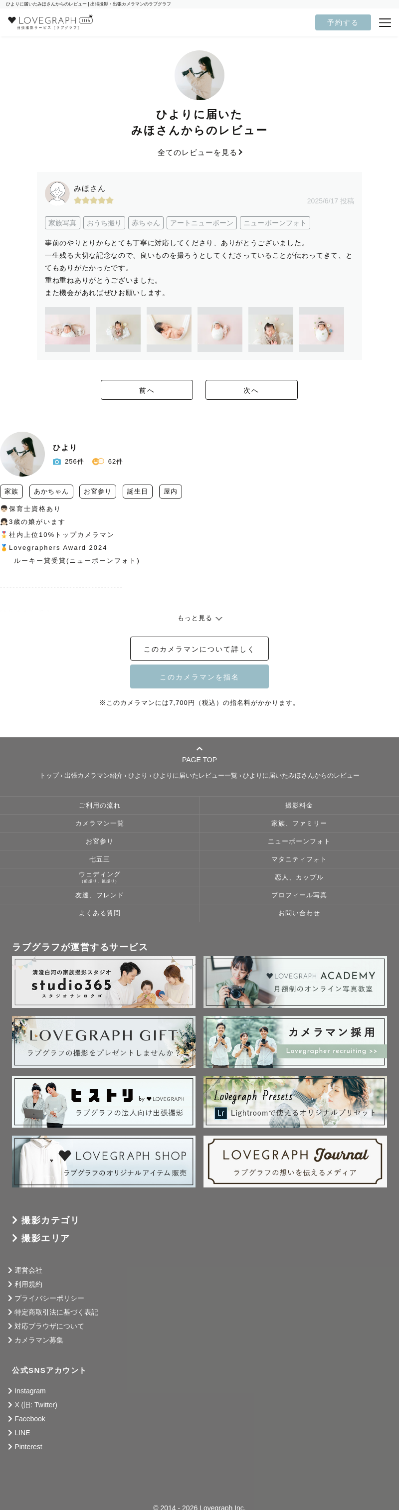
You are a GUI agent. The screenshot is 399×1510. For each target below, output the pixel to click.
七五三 (99, 859)
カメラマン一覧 (99, 823)
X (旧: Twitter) (35, 1405)
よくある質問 (100, 913)
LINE (22, 1433)
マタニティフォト (299, 859)
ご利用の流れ (100, 805)
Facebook (29, 1419)
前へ (145, 390)
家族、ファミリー (299, 823)
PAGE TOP (199, 754)
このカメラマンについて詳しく (199, 649)
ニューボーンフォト (299, 841)
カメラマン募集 (38, 1340)
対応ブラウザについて (49, 1326)
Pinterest (28, 1447)
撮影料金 (299, 805)
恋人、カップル (299, 877)
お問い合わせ (299, 913)
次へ (254, 390)
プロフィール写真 (299, 895)
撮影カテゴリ (50, 1220)
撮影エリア (45, 1238)
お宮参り (100, 841)
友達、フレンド (99, 895)
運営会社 (28, 1270)
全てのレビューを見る (199, 152)
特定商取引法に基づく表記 (56, 1312)
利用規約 (28, 1284)
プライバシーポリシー (49, 1298)
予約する (343, 22)
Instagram (29, 1391)
